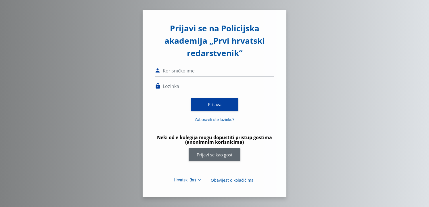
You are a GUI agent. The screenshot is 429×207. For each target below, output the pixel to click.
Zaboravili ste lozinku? (214, 119)
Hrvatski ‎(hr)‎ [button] (185, 180)
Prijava (214, 104)
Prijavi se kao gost (214, 155)
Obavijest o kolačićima (232, 180)
